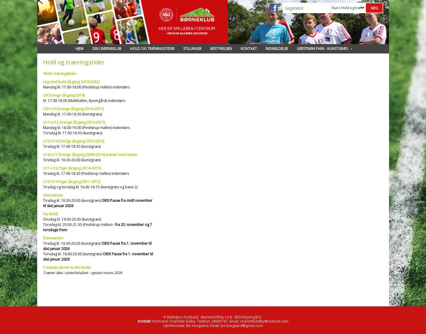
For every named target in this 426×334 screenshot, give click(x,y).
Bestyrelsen (221, 48)
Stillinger (192, 48)
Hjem (79, 48)
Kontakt (249, 48)
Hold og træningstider (152, 48)
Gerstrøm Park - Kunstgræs (324, 48)
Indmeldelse (277, 48)
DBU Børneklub (106, 48)
